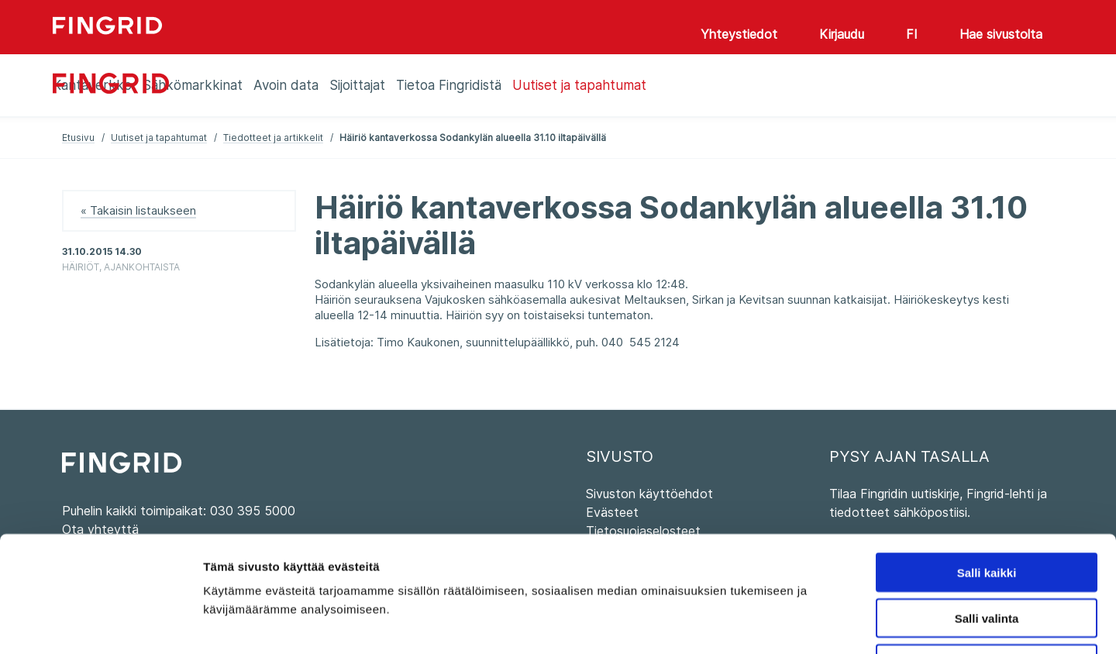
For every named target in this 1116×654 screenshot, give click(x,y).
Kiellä (986, 555)
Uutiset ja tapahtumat (159, 137)
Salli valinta (987, 509)
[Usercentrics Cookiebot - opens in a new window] (100, 623)
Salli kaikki (987, 463)
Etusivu (78, 137)
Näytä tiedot (829, 623)
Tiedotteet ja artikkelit (273, 137)
